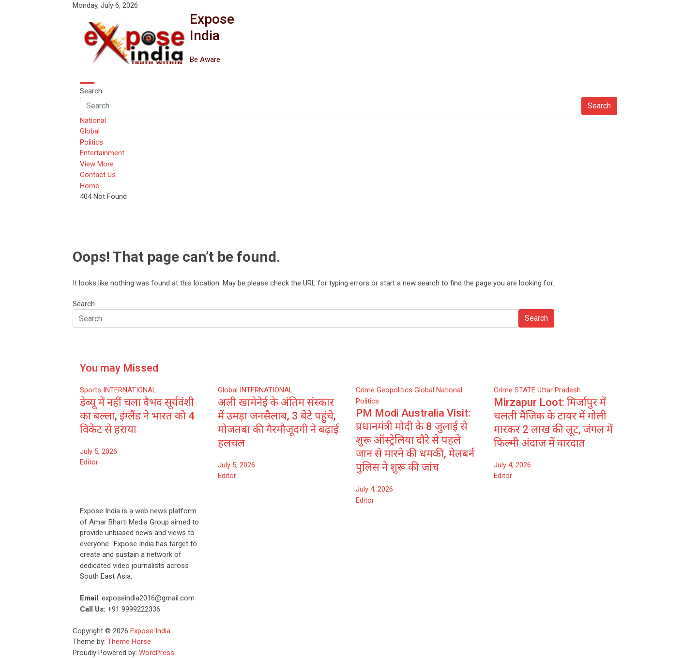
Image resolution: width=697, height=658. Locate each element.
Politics (91, 142)
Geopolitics (394, 390)
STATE (525, 390)
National (93, 120)
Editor (89, 462)
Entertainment (102, 153)
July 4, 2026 (374, 489)
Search (91, 91)
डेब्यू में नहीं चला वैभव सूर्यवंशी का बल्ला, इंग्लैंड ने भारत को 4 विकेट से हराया (137, 415)
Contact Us (98, 174)
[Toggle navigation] (87, 83)
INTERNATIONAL (129, 390)
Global (90, 131)
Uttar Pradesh (559, 390)
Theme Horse (129, 641)
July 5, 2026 (98, 451)
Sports (90, 390)
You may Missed (119, 368)
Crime (365, 390)
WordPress (156, 652)
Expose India (212, 27)
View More (97, 164)
